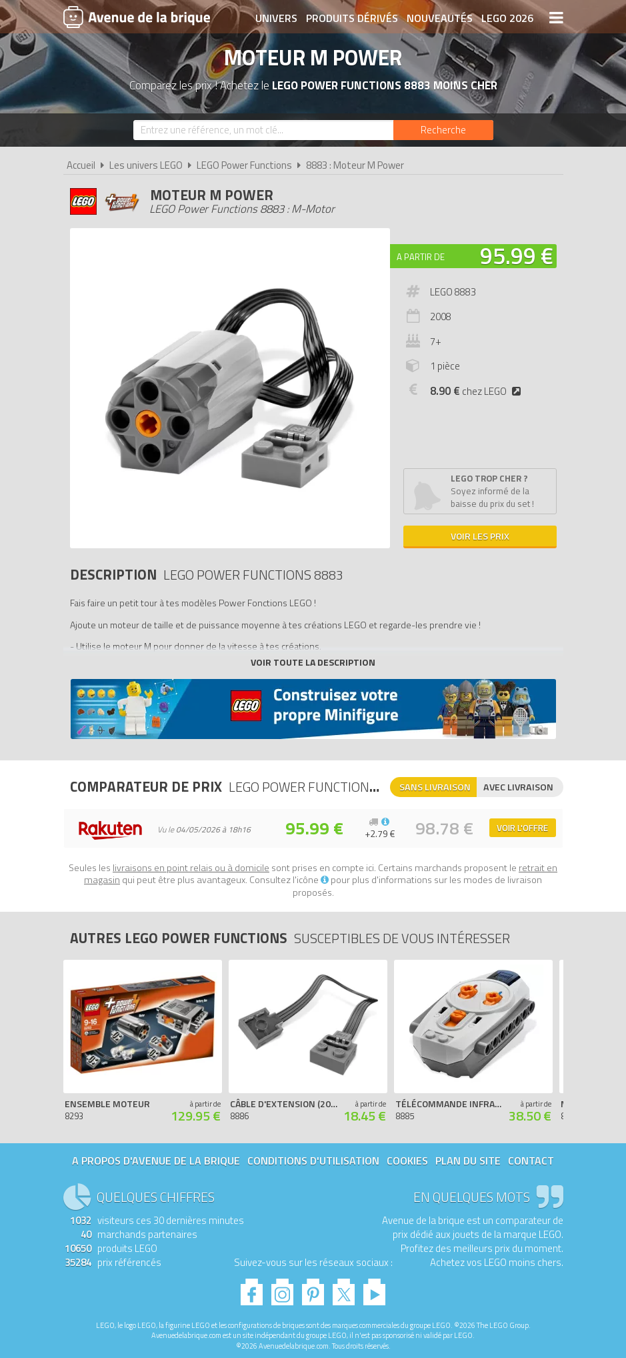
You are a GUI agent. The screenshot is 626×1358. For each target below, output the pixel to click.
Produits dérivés (352, 18)
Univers (276, 18)
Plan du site (468, 1161)
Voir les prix (480, 536)
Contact (531, 1161)
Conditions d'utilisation (313, 1161)
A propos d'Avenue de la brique (156, 1161)
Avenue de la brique (136, 16)
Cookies (407, 1161)
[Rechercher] (443, 130)
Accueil (81, 165)
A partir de (421, 256)
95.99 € (516, 255)
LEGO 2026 (507, 18)
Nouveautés (440, 18)
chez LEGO (478, 391)
